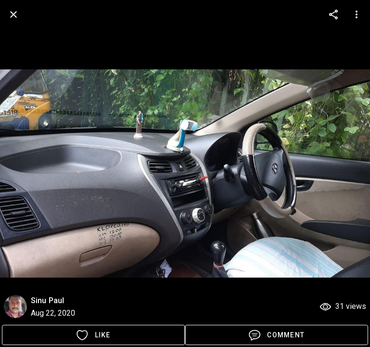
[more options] (333, 14)
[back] (13, 14)
